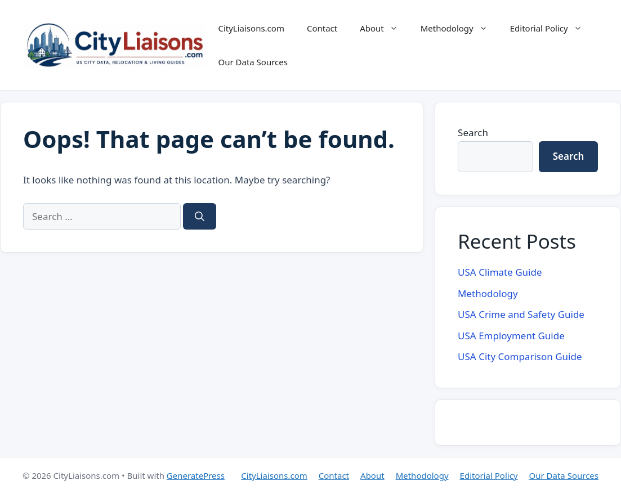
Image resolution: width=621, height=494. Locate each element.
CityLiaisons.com (251, 28)
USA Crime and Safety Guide (521, 314)
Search (473, 132)
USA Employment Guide (511, 335)
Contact (322, 28)
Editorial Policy (551, 28)
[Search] (199, 216)
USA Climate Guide (500, 272)
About (384, 28)
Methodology (460, 28)
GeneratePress (196, 475)
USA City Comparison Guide (520, 356)
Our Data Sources (253, 62)
